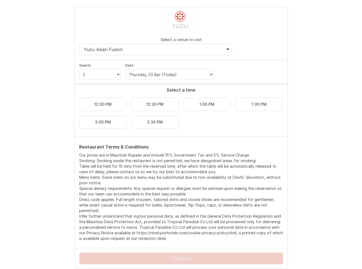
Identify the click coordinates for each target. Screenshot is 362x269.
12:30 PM (155, 104)
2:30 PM (155, 122)
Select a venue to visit (181, 39)
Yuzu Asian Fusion (157, 49)
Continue (181, 258)
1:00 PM (206, 104)
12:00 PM (103, 104)
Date (129, 65)
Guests (85, 65)
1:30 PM (259, 104)
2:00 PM (103, 122)
